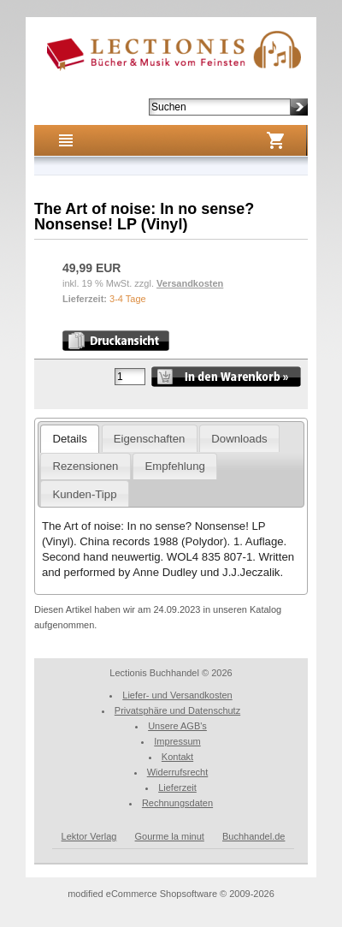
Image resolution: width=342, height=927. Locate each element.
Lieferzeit (177, 787)
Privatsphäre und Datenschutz (177, 710)
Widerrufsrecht (178, 772)
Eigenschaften (150, 438)
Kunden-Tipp (84, 494)
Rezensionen (85, 466)
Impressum (177, 741)
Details (69, 438)
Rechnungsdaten (177, 803)
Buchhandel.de (253, 836)
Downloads (239, 438)
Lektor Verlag (89, 836)
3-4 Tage (127, 299)
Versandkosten (189, 283)
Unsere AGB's (177, 726)
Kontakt (177, 757)
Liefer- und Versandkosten (177, 695)
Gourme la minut (169, 836)
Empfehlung (174, 466)
